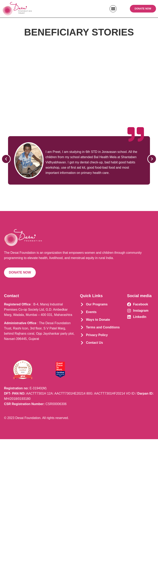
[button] (113, 8)
